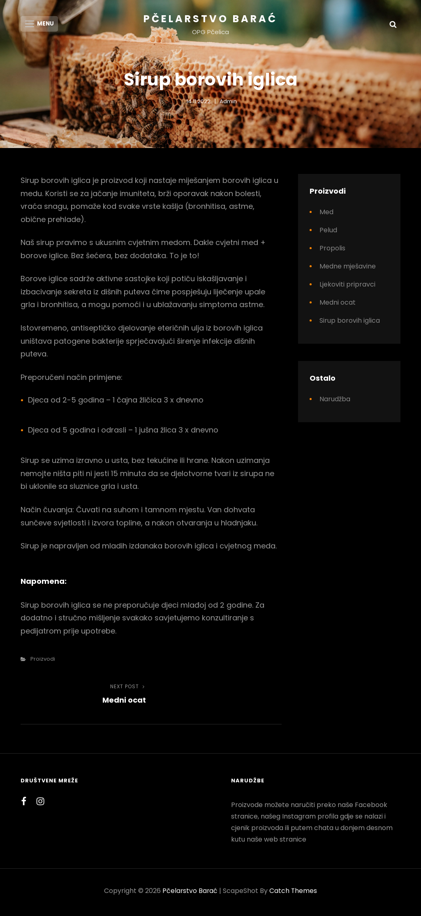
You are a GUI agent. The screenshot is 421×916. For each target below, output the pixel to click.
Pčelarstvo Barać (210, 18)
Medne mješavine (347, 269)
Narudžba (334, 402)
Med (326, 215)
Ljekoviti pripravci (347, 287)
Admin (228, 104)
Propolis (332, 251)
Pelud (328, 233)
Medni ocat (337, 305)
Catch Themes (294, 893)
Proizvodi (42, 662)
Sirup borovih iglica (349, 323)
